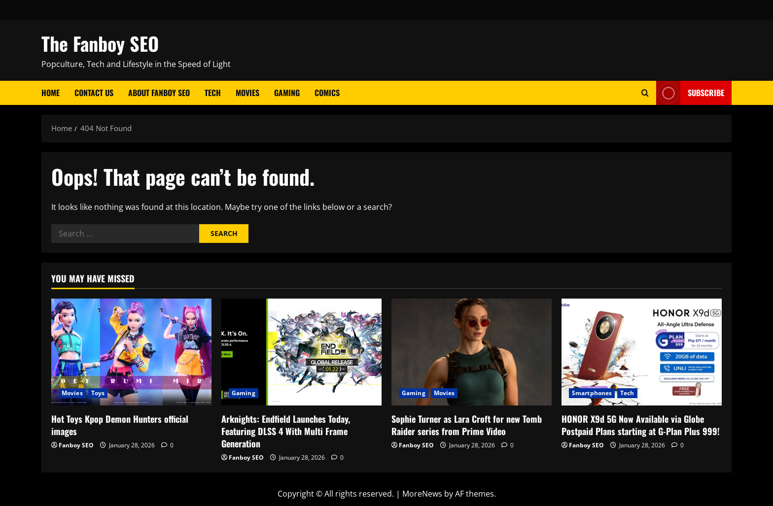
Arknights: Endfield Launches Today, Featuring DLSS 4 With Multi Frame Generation (285, 431)
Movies (247, 93)
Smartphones (592, 393)
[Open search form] (645, 92)
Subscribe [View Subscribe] (690, 93)
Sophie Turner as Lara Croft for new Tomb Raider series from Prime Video (466, 425)
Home (50, 93)
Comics (327, 93)
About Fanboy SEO (159, 93)
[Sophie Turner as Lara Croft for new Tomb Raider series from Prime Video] (471, 352)
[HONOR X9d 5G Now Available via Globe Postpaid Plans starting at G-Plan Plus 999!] (642, 352)
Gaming (287, 93)
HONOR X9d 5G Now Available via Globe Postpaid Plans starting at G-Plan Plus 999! (641, 425)
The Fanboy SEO (100, 43)
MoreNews (422, 493)
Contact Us (93, 93)
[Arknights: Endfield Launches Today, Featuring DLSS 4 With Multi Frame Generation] (301, 352)
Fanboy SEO (76, 445)
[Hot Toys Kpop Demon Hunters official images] (131, 352)
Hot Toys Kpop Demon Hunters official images (119, 425)
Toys (98, 393)
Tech (213, 93)
